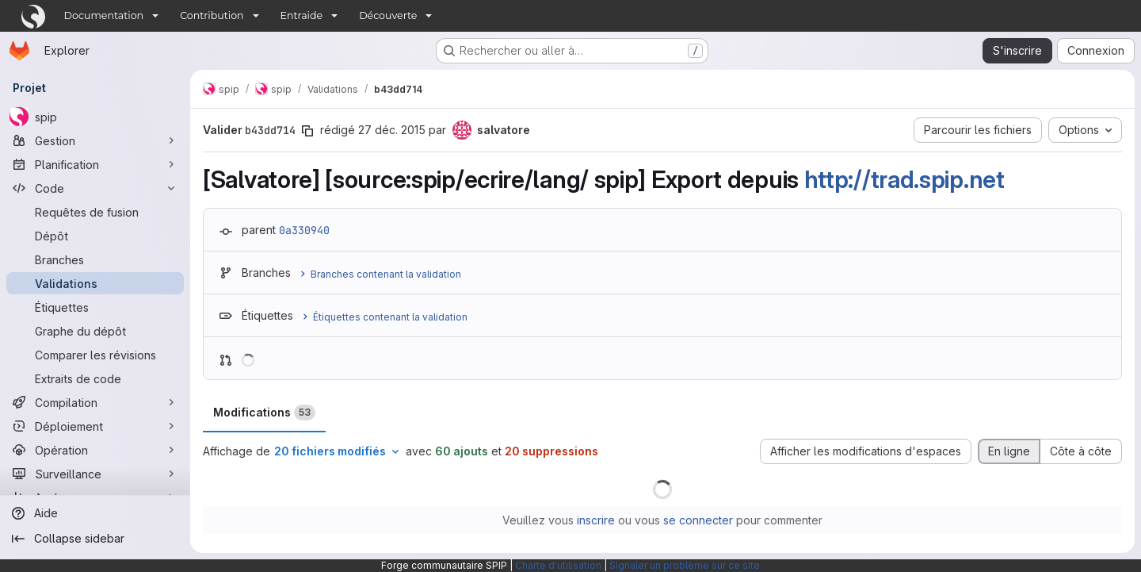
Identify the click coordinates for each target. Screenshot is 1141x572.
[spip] (95, 117)
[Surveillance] (95, 474)
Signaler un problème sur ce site (684, 565)
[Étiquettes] (95, 307)
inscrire (596, 520)
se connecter (698, 520)
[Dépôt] (95, 236)
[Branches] (95, 259)
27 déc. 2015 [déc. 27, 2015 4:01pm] (391, 129)
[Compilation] (95, 402)
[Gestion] (95, 140)
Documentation (104, 15)
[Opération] (95, 450)
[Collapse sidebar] (95, 539)
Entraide (301, 15)
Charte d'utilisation (558, 565)
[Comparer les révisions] (95, 355)
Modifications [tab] (264, 412)
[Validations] (95, 283)
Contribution (211, 15)
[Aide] (95, 513)
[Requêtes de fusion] (95, 212)
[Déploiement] (95, 426)
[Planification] (95, 164)
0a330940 (304, 230)
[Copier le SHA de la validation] (307, 130)
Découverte (388, 15)
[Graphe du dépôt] (95, 331)
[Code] (95, 188)
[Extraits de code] (95, 378)
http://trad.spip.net (904, 179)
